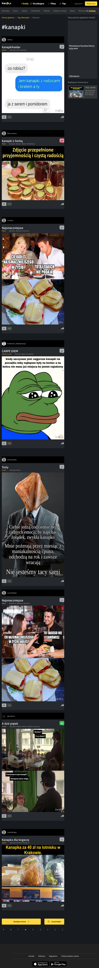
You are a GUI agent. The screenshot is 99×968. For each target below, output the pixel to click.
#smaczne (26, 231)
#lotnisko (19, 843)
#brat (18, 50)
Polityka (47, 11)
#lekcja (24, 726)
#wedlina (30, 726)
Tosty (5, 467)
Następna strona (21, 922)
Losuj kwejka (54, 922)
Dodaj (25, 3)
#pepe (24, 354)
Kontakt (31, 956)
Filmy (53, 3)
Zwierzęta (5, 11)
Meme (4, 144)
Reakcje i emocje (59, 11)
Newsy (72, 11)
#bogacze (26, 843)
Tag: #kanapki (23, 17)
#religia (18, 726)
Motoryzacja (83, 11)
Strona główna (8, 17)
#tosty (18, 470)
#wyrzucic (37, 726)
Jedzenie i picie (6, 354)
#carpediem (30, 354)
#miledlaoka (31, 144)
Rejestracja (91, 4)
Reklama (41, 956)
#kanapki (13, 50)
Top (64, 3)
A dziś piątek (10, 723)
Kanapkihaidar (11, 47)
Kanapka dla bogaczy (15, 839)
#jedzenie (12, 231)
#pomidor (24, 50)
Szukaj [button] (92, 11)
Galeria (24, 11)
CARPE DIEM (10, 351)
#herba (24, 144)
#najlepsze (12, 603)
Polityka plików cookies (70, 956)
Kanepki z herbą (12, 141)
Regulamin (53, 956)
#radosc (18, 144)
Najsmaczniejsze (12, 228)
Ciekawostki (35, 11)
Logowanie (78, 4)
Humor (15, 11)
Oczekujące (38, 3)
